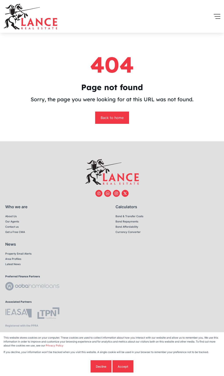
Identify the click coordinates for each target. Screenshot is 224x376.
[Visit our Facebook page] (98, 193)
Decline (101, 366)
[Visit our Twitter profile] (125, 193)
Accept (123, 366)
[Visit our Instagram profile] (116, 193)
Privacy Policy (54, 345)
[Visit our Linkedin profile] (107, 193)
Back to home (112, 117)
